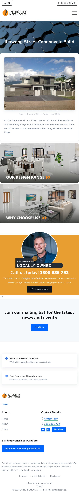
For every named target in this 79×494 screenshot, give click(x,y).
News (5, 429)
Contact (22, 476)
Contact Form (51, 418)
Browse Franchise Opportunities (23, 448)
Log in (5, 404)
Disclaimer (55, 476)
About (5, 423)
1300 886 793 (67, 3)
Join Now (39, 327)
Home (5, 418)
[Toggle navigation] (74, 13)
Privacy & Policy (38, 476)
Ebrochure (58, 429)
